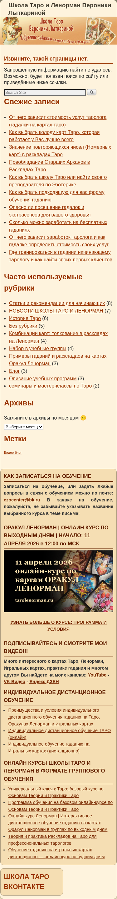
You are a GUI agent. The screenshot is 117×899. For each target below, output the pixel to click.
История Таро (25, 318)
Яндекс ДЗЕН (44, 681)
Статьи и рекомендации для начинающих (57, 303)
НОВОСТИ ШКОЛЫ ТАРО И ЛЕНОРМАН (56, 310)
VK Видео (14, 681)
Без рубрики (23, 326)
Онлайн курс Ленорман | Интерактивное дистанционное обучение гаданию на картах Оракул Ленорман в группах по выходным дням (57, 822)
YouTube (97, 674)
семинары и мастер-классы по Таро (50, 385)
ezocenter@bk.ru (22, 499)
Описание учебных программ (43, 378)
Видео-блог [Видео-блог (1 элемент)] (13, 452)
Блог (14, 371)
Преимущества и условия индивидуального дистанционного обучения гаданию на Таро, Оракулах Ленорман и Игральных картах (54, 717)
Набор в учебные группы (37, 348)
